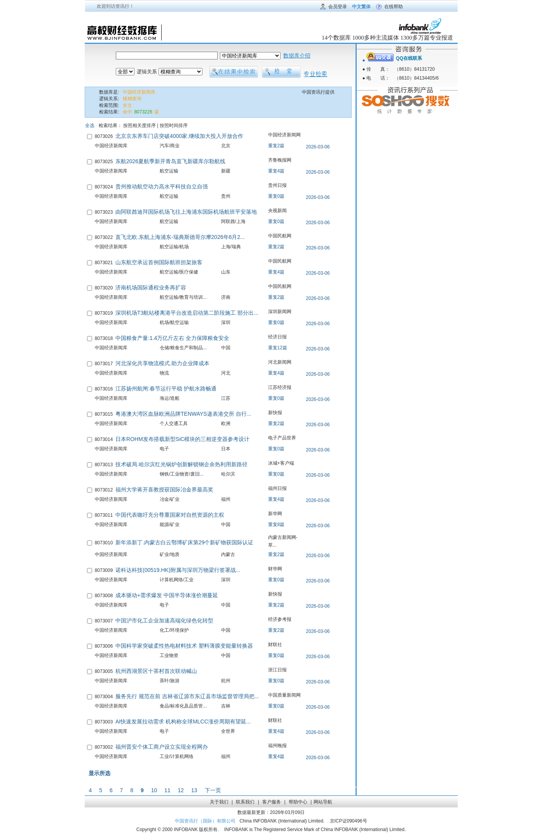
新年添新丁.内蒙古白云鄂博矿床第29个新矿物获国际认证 (184, 542)
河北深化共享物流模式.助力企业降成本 (162, 363)
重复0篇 (276, 196)
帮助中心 (298, 802)
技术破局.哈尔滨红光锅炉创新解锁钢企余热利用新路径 (181, 464)
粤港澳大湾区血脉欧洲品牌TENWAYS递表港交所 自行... (183, 414)
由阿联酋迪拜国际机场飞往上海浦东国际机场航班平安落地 (186, 212)
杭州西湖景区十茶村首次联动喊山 (156, 671)
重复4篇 (276, 171)
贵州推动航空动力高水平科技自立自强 (161, 186)
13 (194, 790)
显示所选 (99, 773)
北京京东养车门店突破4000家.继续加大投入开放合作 (179, 136)
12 (181, 790)
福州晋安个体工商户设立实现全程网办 (161, 747)
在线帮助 (393, 6)
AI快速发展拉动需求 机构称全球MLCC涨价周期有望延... (183, 721)
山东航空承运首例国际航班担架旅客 (158, 262)
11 (167, 790)
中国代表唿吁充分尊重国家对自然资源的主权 (169, 515)
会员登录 (337, 6)
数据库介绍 (296, 55)
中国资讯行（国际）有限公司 (205, 821)
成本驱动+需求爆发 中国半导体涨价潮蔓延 (166, 595)
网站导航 (323, 802)
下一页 (213, 790)
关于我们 (219, 802)
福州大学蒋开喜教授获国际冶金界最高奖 (164, 489)
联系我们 (245, 802)
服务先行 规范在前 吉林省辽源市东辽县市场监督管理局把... (187, 696)
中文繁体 (361, 6)
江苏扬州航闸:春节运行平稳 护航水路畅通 (165, 388)
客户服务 (271, 802)
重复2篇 (276, 145)
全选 (89, 125)
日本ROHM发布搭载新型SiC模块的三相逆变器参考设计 (182, 439)
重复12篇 (277, 347)
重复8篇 (276, 524)
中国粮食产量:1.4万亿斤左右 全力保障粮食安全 (172, 338)
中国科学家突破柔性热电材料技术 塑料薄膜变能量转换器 (184, 646)
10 (154, 790)
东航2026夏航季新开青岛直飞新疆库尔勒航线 (170, 161)
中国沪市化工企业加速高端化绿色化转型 (164, 620)
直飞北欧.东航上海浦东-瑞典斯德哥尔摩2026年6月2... (180, 237)
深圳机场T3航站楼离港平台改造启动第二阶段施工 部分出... (186, 313)
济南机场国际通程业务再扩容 (150, 287)
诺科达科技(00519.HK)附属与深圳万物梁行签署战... (177, 570)
